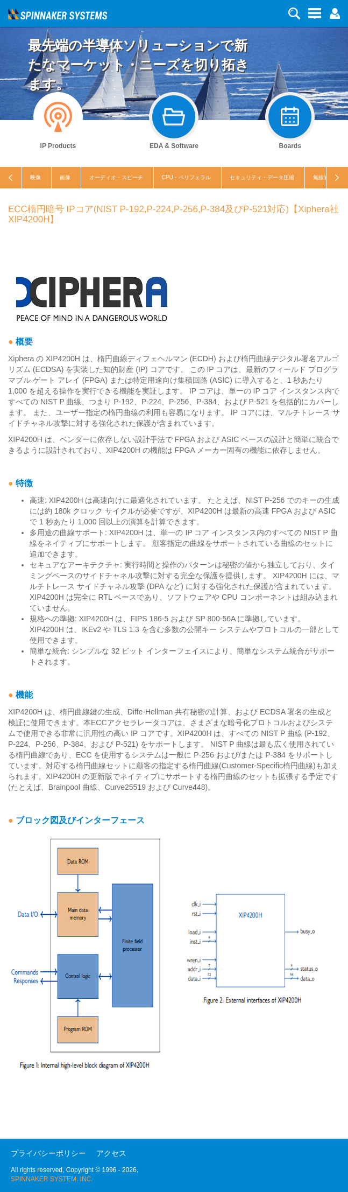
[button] (334, 13)
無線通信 (324, 177)
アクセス (111, 1153)
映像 (35, 177)
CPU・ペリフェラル (186, 177)
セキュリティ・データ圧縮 (262, 177)
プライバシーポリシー (48, 1153)
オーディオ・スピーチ (116, 177)
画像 (65, 177)
